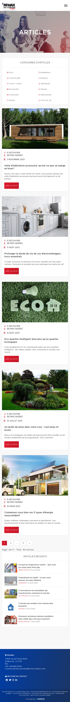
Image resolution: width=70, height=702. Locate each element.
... (17, 543)
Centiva (40, 699)
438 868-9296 (15, 666)
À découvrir (13, 78)
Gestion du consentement (40, 695)
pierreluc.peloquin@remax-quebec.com (28, 669)
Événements (44, 72)
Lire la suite (12, 185)
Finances (43, 78)
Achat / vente (14, 83)
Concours (13, 95)
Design (11, 100)
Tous (10, 72)
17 (23, 543)
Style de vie (45, 100)
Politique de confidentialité (43, 693)
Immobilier (44, 83)
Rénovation (45, 95)
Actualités (13, 89)
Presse (43, 89)
